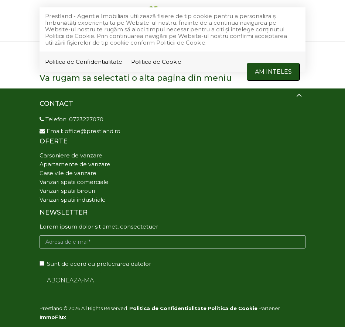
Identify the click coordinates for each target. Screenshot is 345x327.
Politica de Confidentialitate (83, 61)
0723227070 (86, 119)
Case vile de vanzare (68, 173)
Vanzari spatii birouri (67, 190)
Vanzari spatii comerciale (74, 181)
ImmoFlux (53, 317)
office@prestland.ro (92, 131)
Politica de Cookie (156, 61)
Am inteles (273, 71)
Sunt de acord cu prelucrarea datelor (95, 263)
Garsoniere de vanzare (71, 155)
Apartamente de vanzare (75, 164)
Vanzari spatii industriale (73, 199)
